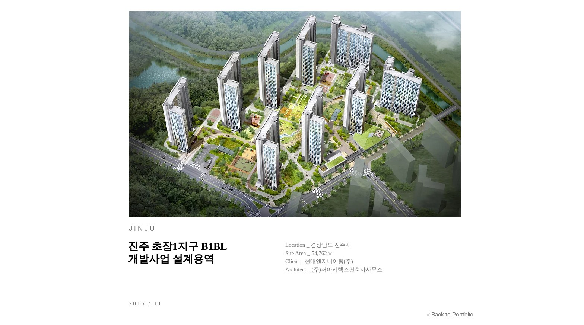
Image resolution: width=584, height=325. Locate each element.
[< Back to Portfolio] (449, 314)
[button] (295, 114)
